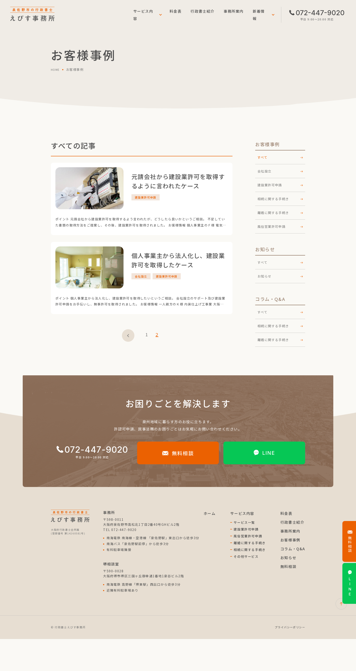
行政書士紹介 (202, 14)
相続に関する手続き (280, 198)
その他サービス (246, 588)
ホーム (210, 545)
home (56, 69)
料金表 (176, 14)
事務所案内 (234, 14)
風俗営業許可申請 (280, 226)
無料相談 (178, 485)
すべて (280, 262)
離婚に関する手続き (280, 212)
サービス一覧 (244, 554)
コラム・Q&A (292, 580)
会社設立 (280, 171)
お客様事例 (290, 572)
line (264, 485)
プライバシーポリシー (289, 659)
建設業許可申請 (280, 185)
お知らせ (280, 276)
